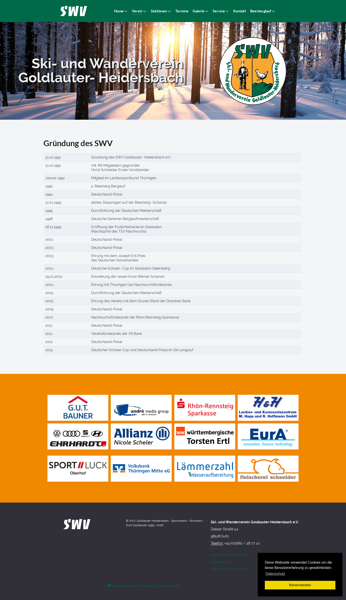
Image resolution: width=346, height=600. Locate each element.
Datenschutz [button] (275, 574)
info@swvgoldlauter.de (229, 555)
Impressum (220, 562)
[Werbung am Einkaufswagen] (144, 586)
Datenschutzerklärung (229, 569)
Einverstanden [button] (300, 585)
